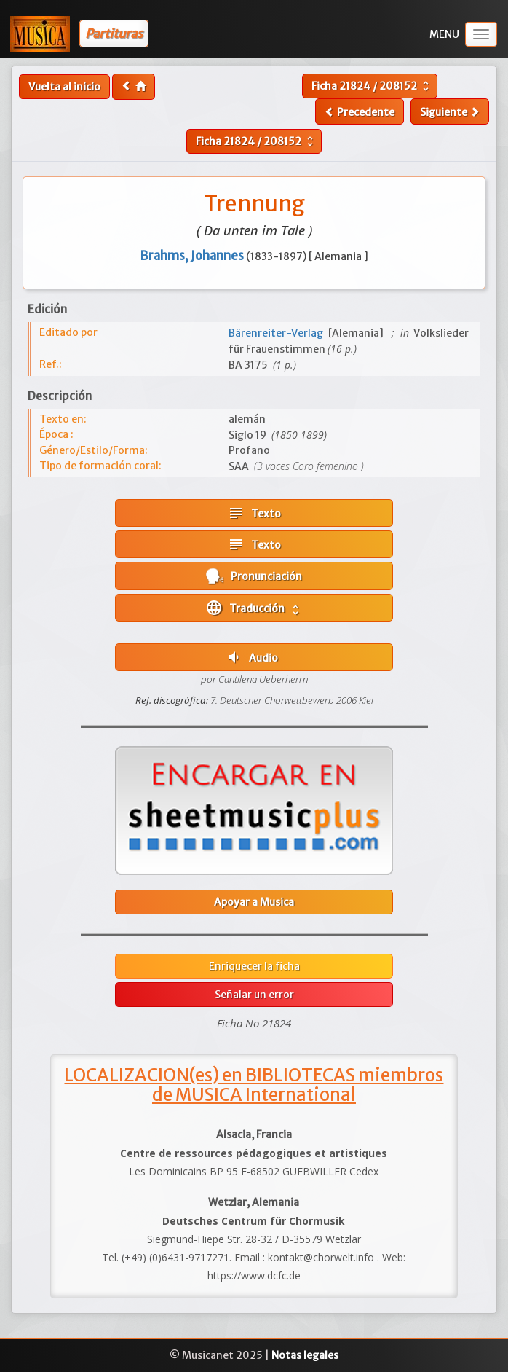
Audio (251, 657)
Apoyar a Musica (254, 902)
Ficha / (371, 86)
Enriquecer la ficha (254, 966)
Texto (254, 513)
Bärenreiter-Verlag (278, 333)
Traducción (253, 607)
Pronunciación (254, 576)
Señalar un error (254, 994)
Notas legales (304, 1355)
